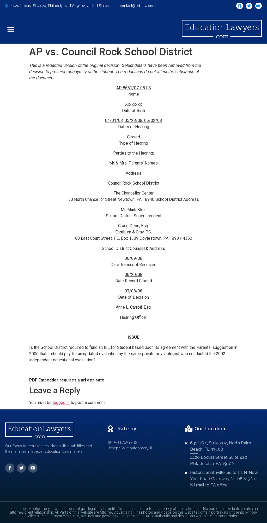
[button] (11, 29)
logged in (61, 402)
